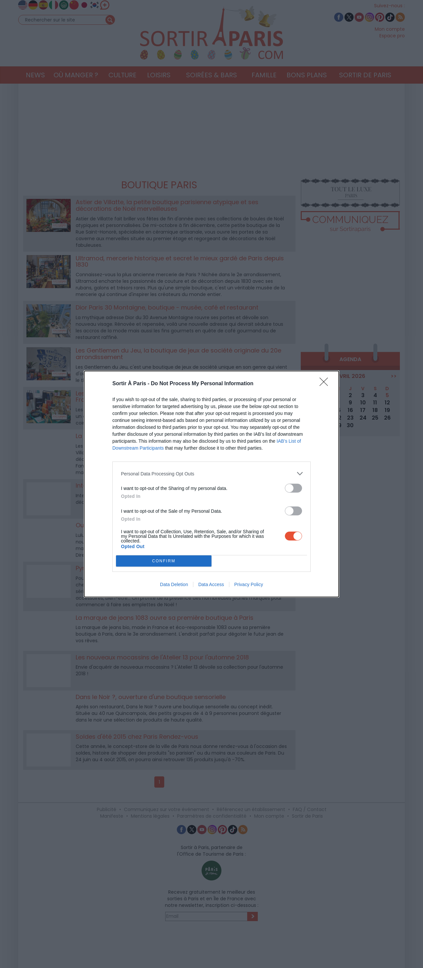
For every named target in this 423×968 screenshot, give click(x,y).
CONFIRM (163, 561)
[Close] (326, 384)
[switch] (293, 488)
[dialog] (211, 484)
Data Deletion (174, 584)
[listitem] (211, 473)
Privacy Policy (248, 584)
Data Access (211, 584)
